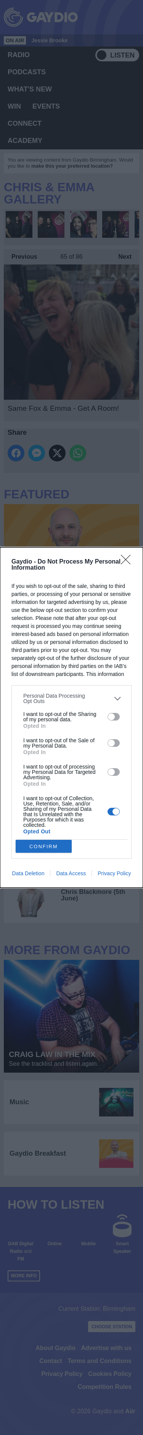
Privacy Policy (114, 873)
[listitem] (71, 698)
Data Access (71, 873)
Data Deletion (28, 873)
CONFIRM (43, 846)
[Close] (128, 562)
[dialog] (71, 717)
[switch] (114, 717)
